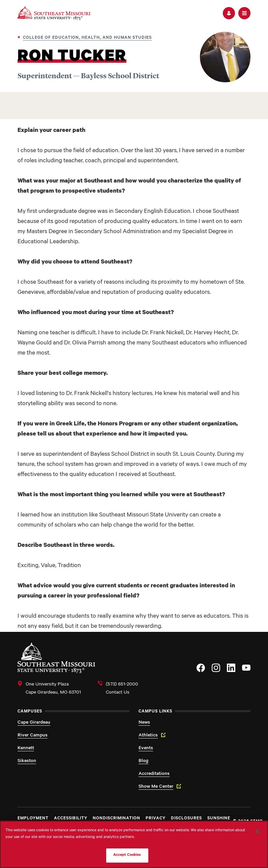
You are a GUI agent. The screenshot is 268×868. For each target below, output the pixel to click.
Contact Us (117, 693)
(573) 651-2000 (122, 685)
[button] (229, 13)
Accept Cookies (127, 855)
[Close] (257, 831)
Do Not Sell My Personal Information (67, 855)
